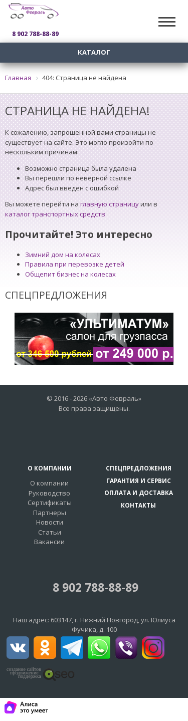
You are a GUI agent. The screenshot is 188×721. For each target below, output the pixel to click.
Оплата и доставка (138, 493)
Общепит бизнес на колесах (70, 274)
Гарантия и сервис (138, 480)
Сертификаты (50, 502)
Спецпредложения (138, 468)
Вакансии (49, 541)
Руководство (49, 493)
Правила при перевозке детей (74, 264)
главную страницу (109, 203)
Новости (49, 522)
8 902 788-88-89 (94, 587)
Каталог (94, 52)
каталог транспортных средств (55, 213)
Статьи (49, 532)
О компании (49, 483)
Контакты (138, 505)
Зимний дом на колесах (62, 254)
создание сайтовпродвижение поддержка (24, 673)
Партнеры (49, 512)
